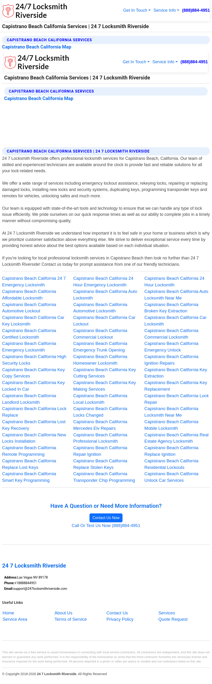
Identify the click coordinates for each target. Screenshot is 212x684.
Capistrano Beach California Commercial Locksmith (171, 334)
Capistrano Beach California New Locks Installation (34, 438)
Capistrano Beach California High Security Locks (34, 360)
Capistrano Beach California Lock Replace (34, 412)
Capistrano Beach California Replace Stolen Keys (100, 464)
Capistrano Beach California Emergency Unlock (171, 346)
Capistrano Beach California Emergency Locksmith (29, 346)
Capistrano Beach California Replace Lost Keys (29, 464)
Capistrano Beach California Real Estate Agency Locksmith (176, 438)
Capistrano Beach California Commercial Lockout (100, 334)
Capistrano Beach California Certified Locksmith (29, 334)
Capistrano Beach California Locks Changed (100, 412)
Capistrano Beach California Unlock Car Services (171, 477)
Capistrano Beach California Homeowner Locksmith (100, 360)
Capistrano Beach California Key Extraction (175, 373)
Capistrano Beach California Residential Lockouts (171, 464)
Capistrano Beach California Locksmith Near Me (171, 412)
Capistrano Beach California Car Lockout (104, 320)
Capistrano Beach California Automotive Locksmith (100, 308)
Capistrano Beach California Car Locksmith (175, 320)
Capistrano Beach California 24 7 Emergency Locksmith (34, 281)
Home (8, 612)
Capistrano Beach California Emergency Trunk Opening (100, 346)
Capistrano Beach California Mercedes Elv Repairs (100, 425)
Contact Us (117, 612)
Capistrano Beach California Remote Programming (29, 451)
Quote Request (173, 619)
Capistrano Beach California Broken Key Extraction (171, 308)
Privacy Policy (119, 619)
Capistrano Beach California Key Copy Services (33, 373)
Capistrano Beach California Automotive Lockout (29, 308)
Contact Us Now (106, 518)
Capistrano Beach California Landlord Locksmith (29, 399)
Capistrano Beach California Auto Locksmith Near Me (176, 294)
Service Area (15, 619)
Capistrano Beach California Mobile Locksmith (171, 425)
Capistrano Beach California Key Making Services (104, 386)
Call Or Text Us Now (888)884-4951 (106, 525)
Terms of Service (71, 619)
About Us (63, 612)
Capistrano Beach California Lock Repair (176, 399)
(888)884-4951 (196, 10)
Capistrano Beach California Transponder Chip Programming (104, 477)
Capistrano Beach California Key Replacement (175, 386)
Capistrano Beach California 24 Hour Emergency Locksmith (103, 281)
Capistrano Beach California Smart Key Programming (29, 477)
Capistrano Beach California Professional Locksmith (100, 438)
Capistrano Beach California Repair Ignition (100, 451)
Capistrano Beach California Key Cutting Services (104, 373)
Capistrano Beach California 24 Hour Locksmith (174, 281)
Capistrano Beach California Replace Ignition (171, 451)
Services (166, 612)
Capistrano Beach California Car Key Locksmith (33, 320)
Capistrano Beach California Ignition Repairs (171, 360)
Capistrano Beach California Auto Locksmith (105, 294)
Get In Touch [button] (135, 10)
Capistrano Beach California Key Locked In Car (33, 386)
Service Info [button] (164, 10)
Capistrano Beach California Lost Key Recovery (34, 425)
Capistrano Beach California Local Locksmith (100, 399)
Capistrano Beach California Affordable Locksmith (29, 294)
